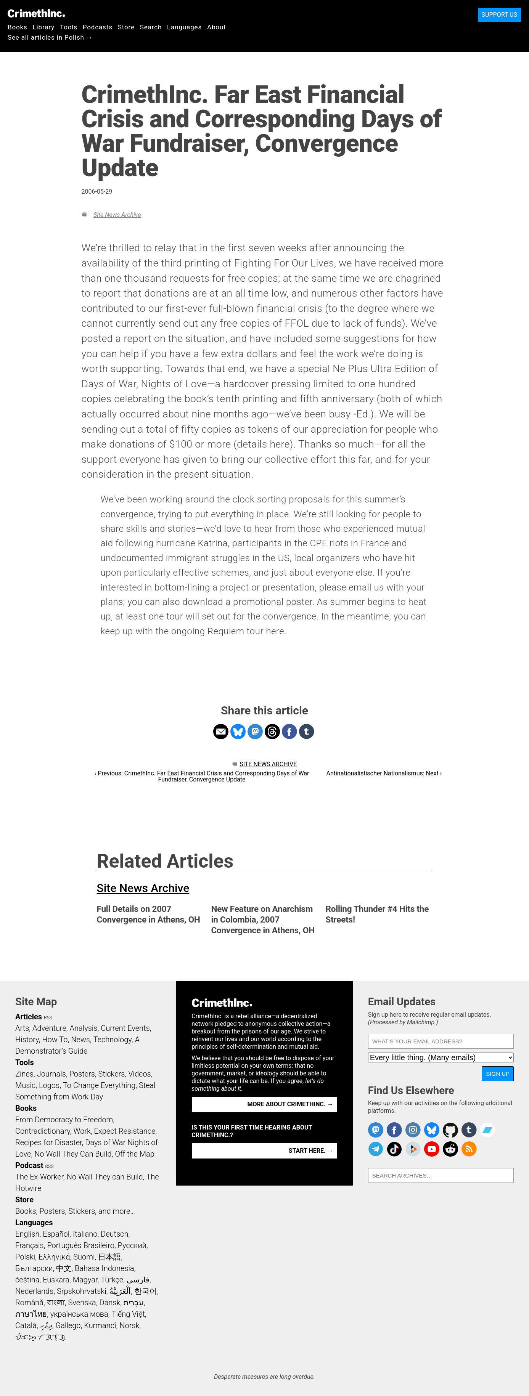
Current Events (125, 1028)
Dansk (110, 1302)
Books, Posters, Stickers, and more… (75, 1211)
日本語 (109, 1256)
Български (34, 1268)
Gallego (68, 1325)
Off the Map (134, 1154)
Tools (68, 27)
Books (17, 27)
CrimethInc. (36, 13)
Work (82, 1131)
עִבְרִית (134, 1302)
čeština (27, 1279)
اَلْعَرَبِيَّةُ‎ (120, 1291)
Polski (25, 1256)
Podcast (29, 1165)
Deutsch (114, 1234)
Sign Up (498, 1073)
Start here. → (311, 1150)
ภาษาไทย (31, 1314)
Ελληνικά (54, 1256)
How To (55, 1039)
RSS (48, 1018)
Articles (28, 1016)
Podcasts (98, 27)
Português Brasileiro (80, 1245)
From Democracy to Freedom (64, 1119)
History (27, 1039)
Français (29, 1245)
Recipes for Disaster (48, 1142)
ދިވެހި (46, 1325)
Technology (112, 1039)
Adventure (49, 1028)
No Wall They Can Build (73, 1154)
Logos (49, 1085)
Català (26, 1325)
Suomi (84, 1256)
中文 (63, 1268)
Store (126, 27)
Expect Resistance (125, 1131)
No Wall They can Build (105, 1176)
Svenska (82, 1302)
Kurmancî (100, 1325)
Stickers (111, 1073)
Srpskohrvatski (81, 1291)
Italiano (85, 1234)
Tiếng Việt (128, 1314)
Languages (184, 27)
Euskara (56, 1279)
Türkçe (112, 1279)
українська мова (79, 1314)
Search (151, 27)
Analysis (83, 1028)
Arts (22, 1028)
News (80, 1039)
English (27, 1234)
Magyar (85, 1279)
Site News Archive (117, 214)
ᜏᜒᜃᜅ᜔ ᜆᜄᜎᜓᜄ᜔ (40, 1336)
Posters (82, 1073)
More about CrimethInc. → (290, 1104)
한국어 (145, 1291)
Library (44, 27)
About (216, 27)
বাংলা (56, 1302)
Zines (24, 1073)
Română (29, 1302)
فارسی (138, 1279)
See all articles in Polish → (50, 37)
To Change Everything (99, 1085)
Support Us (499, 14)
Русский (132, 1245)
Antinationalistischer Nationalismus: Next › (384, 773)
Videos (139, 1073)
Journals (51, 1073)
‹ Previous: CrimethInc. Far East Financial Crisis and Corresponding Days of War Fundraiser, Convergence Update (202, 776)
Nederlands (34, 1291)
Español (56, 1234)
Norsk (129, 1325)
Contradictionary (42, 1131)
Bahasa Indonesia (104, 1268)
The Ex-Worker (39, 1176)
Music (25, 1085)
